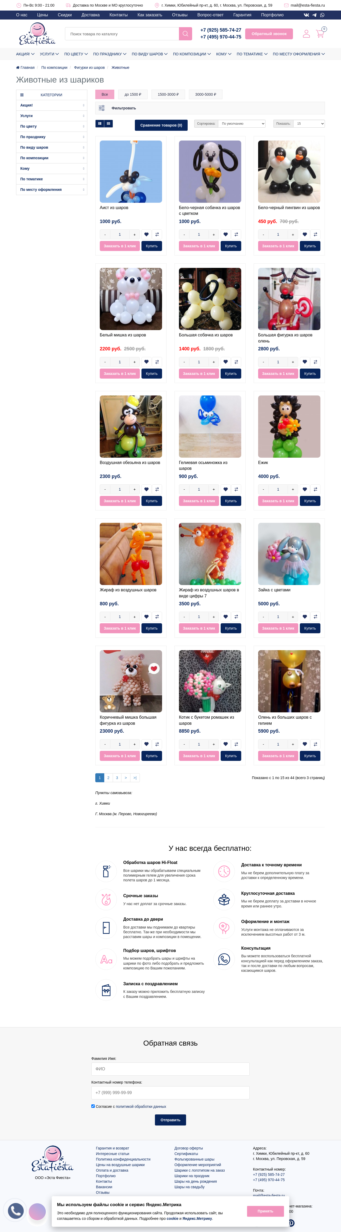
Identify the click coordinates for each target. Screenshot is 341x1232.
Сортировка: (206, 123)
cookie (172, 1218)
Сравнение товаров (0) (161, 125)
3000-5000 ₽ (205, 94)
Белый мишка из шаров (123, 335)
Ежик (263, 462)
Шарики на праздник (191, 1176)
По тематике (250, 54)
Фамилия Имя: (103, 1058)
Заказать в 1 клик (120, 246)
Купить (152, 246)
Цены (42, 15)
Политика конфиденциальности (123, 1159)
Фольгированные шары (194, 1159)
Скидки (65, 15)
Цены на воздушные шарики (120, 1165)
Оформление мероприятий (197, 1165)
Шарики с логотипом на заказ (199, 1170)
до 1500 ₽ (133, 94)
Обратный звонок (269, 33)
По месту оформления (296, 54)
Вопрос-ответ (210, 15)
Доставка (91, 15)
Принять (265, 1211)
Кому (221, 54)
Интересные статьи (112, 1154)
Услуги (47, 54)
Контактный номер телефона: (116, 1082)
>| (135, 778)
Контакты (119, 15)
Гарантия (242, 15)
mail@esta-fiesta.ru (308, 5)
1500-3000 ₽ (168, 94)
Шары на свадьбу (189, 1187)
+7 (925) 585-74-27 (221, 30)
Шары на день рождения (195, 1181)
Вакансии (104, 1187)
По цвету (73, 54)
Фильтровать (124, 108)
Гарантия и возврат (112, 1148)
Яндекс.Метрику (197, 1218)
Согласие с (128, 1106)
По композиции (189, 54)
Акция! (23, 54)
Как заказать (150, 15)
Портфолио (272, 15)
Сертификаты (186, 1154)
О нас (21, 15)
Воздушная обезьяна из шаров (130, 462)
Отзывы (180, 15)
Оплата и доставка (112, 1170)
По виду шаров (147, 54)
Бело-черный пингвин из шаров (289, 207)
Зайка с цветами (274, 590)
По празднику (107, 54)
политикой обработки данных (141, 1106)
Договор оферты (188, 1148)
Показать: (283, 123)
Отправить (170, 1120)
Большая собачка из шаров (206, 335)
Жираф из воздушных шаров (128, 590)
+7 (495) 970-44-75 (221, 37)
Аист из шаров (114, 207)
